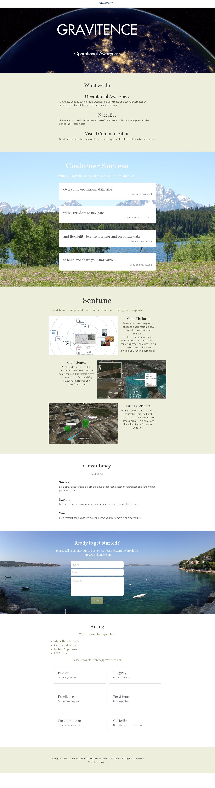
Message (87, 598)
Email (85, 590)
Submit (107, 618)
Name (85, 582)
